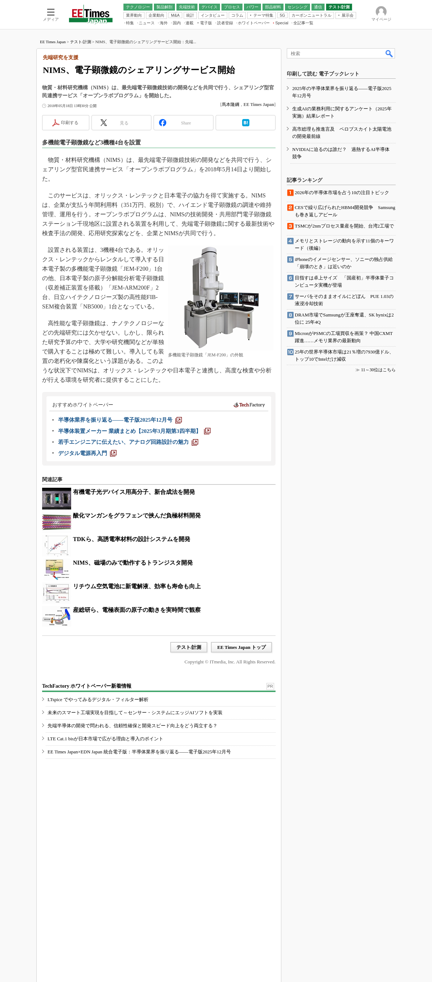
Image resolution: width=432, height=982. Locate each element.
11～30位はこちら (378, 369)
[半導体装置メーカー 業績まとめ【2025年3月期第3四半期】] (134, 431)
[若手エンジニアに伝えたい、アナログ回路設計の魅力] (128, 442)
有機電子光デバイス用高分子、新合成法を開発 (134, 492)
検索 (389, 53)
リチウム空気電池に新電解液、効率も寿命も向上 (137, 586)
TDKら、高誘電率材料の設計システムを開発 (131, 539)
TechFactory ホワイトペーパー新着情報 (86, 686)
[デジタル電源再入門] (87, 453)
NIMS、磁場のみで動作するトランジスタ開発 (133, 563)
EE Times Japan (53, 42)
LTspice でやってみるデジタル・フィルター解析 (98, 699)
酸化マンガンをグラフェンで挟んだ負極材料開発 (137, 515)
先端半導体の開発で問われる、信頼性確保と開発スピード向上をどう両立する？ (132, 725)
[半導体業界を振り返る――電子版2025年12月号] (120, 420)
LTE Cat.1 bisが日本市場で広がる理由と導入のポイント (105, 738)
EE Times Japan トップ (241, 647)
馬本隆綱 (230, 104)
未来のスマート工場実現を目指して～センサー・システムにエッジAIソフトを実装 (135, 712)
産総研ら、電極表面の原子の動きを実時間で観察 (137, 610)
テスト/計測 (80, 42)
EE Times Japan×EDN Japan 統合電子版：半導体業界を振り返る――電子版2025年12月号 (139, 751)
